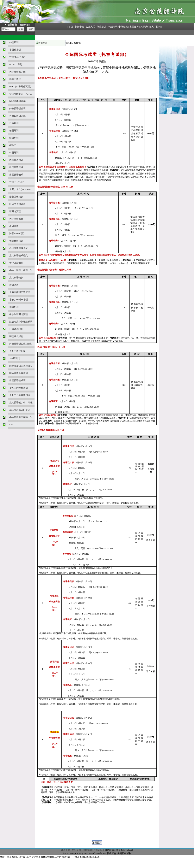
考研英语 (14, 226)
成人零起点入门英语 (19, 410)
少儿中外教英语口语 (19, 395)
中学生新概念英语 (18, 314)
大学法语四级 (16, 218)
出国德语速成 (16, 174)
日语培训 (14, 123)
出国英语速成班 (17, 380)
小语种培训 (15, 49)
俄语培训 (14, 307)
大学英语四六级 (17, 71)
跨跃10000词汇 (16, 233)
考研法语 (14, 285)
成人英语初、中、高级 (21, 402)
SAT (11, 424)
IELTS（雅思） (17, 64)
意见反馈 (76, 850)
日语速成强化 (16, 329)
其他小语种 (15, 79)
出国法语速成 (16, 167)
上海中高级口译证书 (19, 292)
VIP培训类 (14, 358)
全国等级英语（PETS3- (21, 93)
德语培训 (14, 130)
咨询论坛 (98, 850)
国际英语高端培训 (18, 373)
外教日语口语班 (17, 116)
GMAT (12, 145)
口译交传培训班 (17, 204)
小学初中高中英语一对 (21, 417)
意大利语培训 (16, 277)
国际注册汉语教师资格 (21, 365)
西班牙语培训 (16, 160)
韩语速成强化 (16, 336)
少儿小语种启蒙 (17, 351)
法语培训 (14, 138)
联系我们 (87, 850)
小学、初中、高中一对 (21, 270)
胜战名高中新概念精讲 (21, 321)
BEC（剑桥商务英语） (20, 86)
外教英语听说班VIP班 (20, 343)
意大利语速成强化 (18, 255)
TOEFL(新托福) (17, 57)
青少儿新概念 (16, 263)
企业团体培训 (16, 196)
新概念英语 (15, 211)
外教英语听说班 (17, 108)
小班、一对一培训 (18, 299)
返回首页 (65, 850)
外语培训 (14, 42)
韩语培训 (14, 152)
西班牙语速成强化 (18, 248)
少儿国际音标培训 (18, 387)
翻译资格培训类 (17, 101)
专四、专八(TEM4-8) (19, 189)
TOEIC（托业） (17, 182)
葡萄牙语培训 (16, 240)
